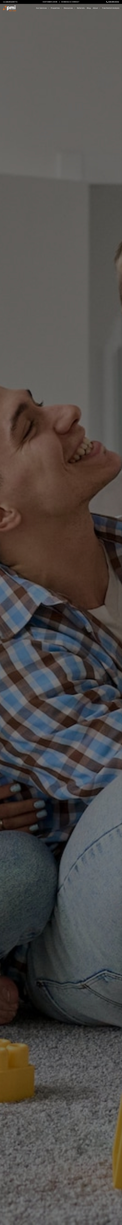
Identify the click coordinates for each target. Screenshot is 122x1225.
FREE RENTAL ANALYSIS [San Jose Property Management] (61, 616)
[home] (9, 8)
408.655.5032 (113, 2)
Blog (89, 8)
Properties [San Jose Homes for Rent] (55, 8)
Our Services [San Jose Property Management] (41, 8)
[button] (21, 1217)
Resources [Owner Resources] (68, 8)
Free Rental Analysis (110, 8)
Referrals (81, 8)
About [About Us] (95, 8)
